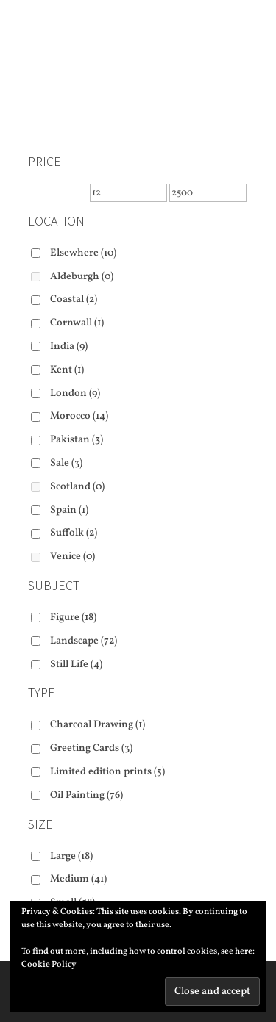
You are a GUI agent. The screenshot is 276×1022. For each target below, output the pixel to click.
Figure (73, 618)
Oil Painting (86, 795)
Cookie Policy (49, 965)
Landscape (83, 641)
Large (71, 856)
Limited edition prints (107, 772)
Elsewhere (83, 253)
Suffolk (73, 533)
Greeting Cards (91, 748)
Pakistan (76, 440)
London (75, 393)
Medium (78, 879)
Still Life (76, 665)
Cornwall (77, 323)
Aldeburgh (81, 277)
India (69, 346)
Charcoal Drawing (97, 725)
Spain (69, 510)
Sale (66, 463)
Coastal (73, 299)
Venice (72, 557)
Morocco (79, 416)
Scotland (77, 487)
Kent (67, 370)
